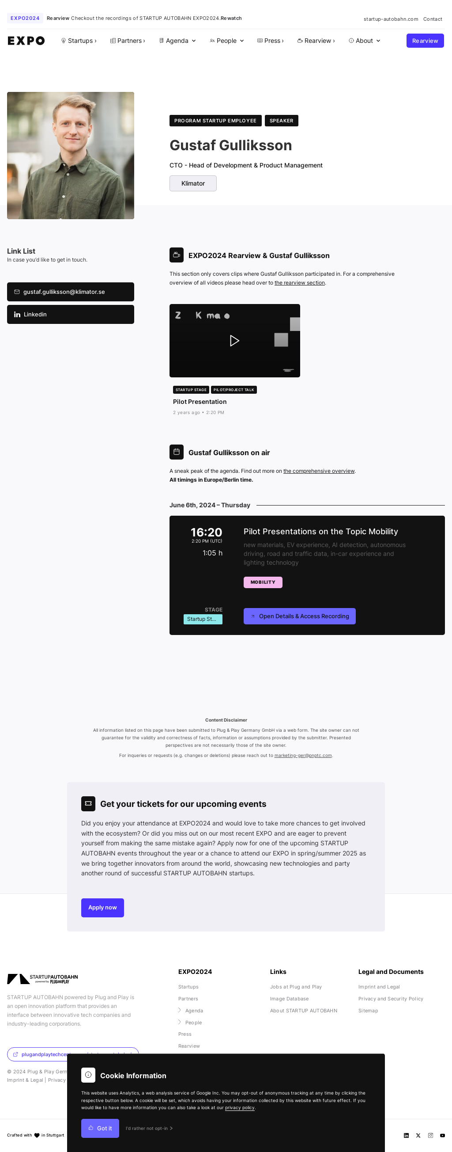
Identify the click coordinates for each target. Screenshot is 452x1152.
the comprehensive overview (318, 471)
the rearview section (300, 282)
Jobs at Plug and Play (296, 987)
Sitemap (368, 1011)
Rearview (425, 41)
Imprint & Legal (25, 1080)
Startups (188, 987)
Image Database (289, 999)
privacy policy (240, 1107)
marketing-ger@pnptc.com (303, 755)
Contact (432, 19)
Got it (100, 1128)
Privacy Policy (65, 1080)
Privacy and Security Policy (391, 999)
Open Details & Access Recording (299, 616)
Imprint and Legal (379, 987)
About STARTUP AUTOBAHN (303, 1011)
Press (185, 1034)
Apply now (102, 907)
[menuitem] (176, 41)
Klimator (193, 183)
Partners (188, 999)
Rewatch (231, 18)
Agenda (190, 1011)
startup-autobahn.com (391, 19)
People (190, 1022)
